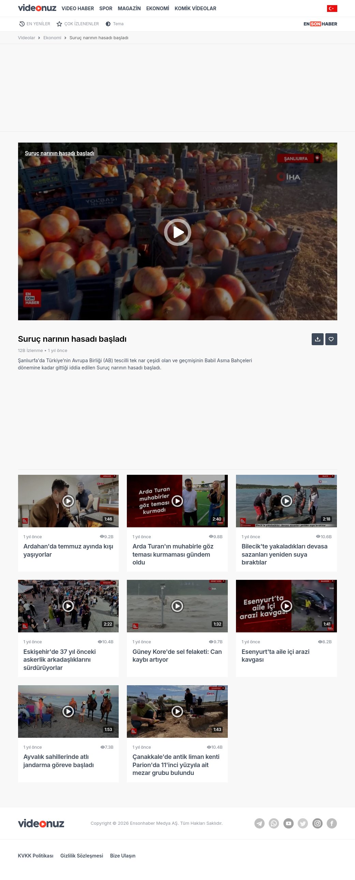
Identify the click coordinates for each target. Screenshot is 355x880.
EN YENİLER (38, 23)
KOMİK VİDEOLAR (195, 8)
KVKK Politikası (36, 856)
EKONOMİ (157, 8)
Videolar (26, 37)
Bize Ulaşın (122, 856)
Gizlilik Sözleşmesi (81, 856)
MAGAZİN (129, 8)
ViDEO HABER (78, 8)
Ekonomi (52, 37)
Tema (118, 23)
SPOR (105, 8)
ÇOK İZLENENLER (81, 23)
